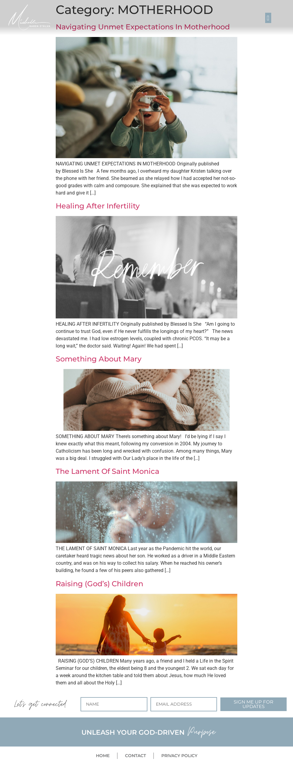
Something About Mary (98, 358)
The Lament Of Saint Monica (107, 471)
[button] (268, 18)
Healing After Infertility (98, 205)
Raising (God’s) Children (99, 583)
